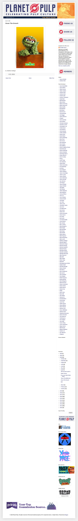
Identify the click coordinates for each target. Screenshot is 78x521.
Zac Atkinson (63, 332)
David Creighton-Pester (65, 147)
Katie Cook (62, 211)
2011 (61, 405)
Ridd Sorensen (63, 282)
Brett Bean (62, 110)
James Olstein (63, 176)
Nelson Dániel (63, 268)
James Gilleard (63, 171)
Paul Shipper (62, 276)
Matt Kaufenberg (63, 237)
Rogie (61, 290)
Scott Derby (62, 300)
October (63, 358)
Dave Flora (62, 139)
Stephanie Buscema (64, 313)
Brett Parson (62, 111)
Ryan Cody (62, 292)
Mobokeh (62, 261)
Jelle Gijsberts (63, 192)
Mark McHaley (63, 229)
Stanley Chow (63, 311)
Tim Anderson (63, 316)
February (63, 386)
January (63, 388)
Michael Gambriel (64, 247)
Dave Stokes (62, 144)
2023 (61, 353)
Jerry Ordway (63, 197)
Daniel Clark (62, 134)
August (63, 362)
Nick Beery (62, 269)
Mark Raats (62, 231)
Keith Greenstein (63, 213)
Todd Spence (63, 318)
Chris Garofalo (63, 119)
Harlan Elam (62, 163)
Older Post (51, 78)
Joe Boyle (62, 200)
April (62, 369)
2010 (61, 407)
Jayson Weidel (63, 79)
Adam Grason (63, 89)
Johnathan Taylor (64, 205)
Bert (62, 381)
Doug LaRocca (63, 155)
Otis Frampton (63, 274)
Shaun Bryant (63, 306)
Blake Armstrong (63, 103)
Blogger (66, 514)
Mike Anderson (63, 255)
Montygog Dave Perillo (65, 263)
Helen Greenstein (63, 164)
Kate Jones (62, 210)
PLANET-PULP (63, 47)
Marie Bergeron (63, 226)
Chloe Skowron (63, 116)
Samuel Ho (62, 297)
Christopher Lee (63, 126)
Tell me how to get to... (66, 371)
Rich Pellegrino (63, 281)
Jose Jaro (62, 206)
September (63, 360)
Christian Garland (64, 123)
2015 (61, 398)
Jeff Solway (62, 189)
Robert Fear (62, 289)
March (62, 384)
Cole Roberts (63, 129)
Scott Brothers (63, 298)
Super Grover (64, 373)
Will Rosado (62, 327)
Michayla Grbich (63, 250)
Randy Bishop (63, 279)
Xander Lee (62, 330)
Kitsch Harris (63, 214)
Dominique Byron (64, 153)
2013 (61, 402)
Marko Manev (63, 234)
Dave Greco (62, 140)
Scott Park (62, 301)
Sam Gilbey (62, 295)
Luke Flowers (63, 221)
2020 (61, 357)
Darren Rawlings (63, 137)
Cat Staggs (62, 115)
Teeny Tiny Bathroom (65, 378)
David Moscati (63, 148)
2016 (61, 396)
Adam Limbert (63, 90)
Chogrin (61, 118)
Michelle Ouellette (64, 252)
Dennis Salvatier (63, 152)
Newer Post (8, 78)
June (62, 366)
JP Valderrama (63, 208)
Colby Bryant (63, 127)
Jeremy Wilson (63, 194)
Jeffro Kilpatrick (63, 190)
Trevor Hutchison (63, 324)
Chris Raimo (62, 121)
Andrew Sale (62, 95)
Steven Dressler (63, 314)
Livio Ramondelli (63, 219)
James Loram (63, 174)
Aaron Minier (62, 87)
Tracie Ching (62, 322)
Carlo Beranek (63, 113)
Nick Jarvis (62, 273)
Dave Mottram (63, 142)
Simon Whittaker (63, 310)
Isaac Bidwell (63, 169)
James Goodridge (64, 173)
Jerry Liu (62, 195)
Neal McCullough (63, 266)
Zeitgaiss (62, 334)
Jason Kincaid (63, 179)
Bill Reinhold (62, 100)
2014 (61, 400)
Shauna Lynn (63, 308)
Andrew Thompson (64, 97)
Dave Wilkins (62, 145)
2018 (61, 392)
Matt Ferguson (63, 235)
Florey (61, 158)
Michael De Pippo (64, 243)
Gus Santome (63, 161)
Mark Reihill (62, 232)
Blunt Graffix (62, 107)
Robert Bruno (63, 287)
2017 (61, 394)
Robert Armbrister (64, 284)
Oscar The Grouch (65, 380)
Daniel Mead (62, 136)
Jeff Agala (62, 187)
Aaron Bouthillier (63, 86)
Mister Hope (62, 260)
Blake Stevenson (63, 105)
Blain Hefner (62, 102)
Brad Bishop (62, 108)
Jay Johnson (62, 181)
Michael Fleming (63, 245)
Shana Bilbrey (63, 305)
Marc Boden (62, 223)
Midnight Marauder (64, 253)
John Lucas (62, 203)
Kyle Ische (62, 218)
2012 (61, 403)
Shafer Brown (63, 303)
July (62, 364)
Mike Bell (62, 256)
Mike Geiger (62, 258)
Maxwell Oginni (63, 242)
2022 (61, 355)
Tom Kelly (62, 321)
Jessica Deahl (63, 198)
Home (30, 78)
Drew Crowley (63, 156)
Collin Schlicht (63, 132)
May (62, 368)
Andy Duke (62, 98)
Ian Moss (62, 168)
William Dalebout (63, 329)
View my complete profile (64, 65)
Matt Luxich (62, 239)
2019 (61, 390)
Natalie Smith (63, 264)
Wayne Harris (63, 326)
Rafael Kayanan (63, 277)
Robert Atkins (63, 285)
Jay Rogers (62, 182)
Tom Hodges (62, 319)
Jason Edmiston (63, 177)
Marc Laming (62, 224)
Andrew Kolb (62, 80)
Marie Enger (62, 227)
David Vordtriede (63, 150)
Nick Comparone (63, 271)
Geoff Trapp (62, 160)
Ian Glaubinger (63, 166)
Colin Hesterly (63, 131)
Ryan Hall (62, 293)
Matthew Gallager (64, 240)
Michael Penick (63, 248)
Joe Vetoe (62, 202)
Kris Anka (62, 216)
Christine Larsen (63, 124)
